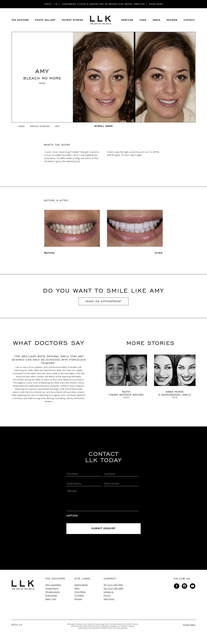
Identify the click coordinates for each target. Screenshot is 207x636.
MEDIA (156, 20)
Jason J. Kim (52, 600)
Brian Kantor (53, 596)
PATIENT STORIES (72, 20)
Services (127, 20)
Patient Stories (40, 127)
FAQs (78, 589)
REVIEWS (172, 20)
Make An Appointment (103, 302)
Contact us (110, 593)
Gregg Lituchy (53, 589)
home (21, 127)
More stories (150, 344)
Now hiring (110, 600)
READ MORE (156, 4)
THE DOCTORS (20, 20)
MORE (42, 84)
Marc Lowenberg (55, 586)
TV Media (80, 596)
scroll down (103, 127)
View (126, 399)
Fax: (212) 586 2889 (115, 589)
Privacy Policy (189, 626)
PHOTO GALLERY (45, 20)
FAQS (143, 20)
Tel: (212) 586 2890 (114, 586)
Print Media (81, 593)
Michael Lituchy (54, 593)
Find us (108, 596)
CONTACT (189, 20)
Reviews (80, 600)
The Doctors (57, 579)
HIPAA (104, 629)
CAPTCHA (72, 517)
